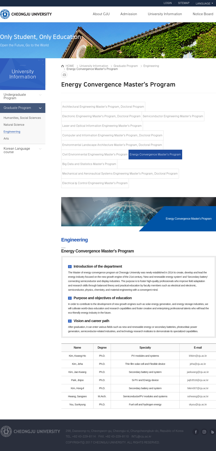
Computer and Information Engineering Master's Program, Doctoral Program (112, 135)
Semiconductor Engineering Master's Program (173, 116)
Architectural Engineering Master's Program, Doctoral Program (103, 106)
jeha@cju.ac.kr (198, 363)
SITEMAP (183, 3)
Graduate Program (17, 108)
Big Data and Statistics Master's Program (89, 164)
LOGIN (168, 3)
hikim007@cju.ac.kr (197, 388)
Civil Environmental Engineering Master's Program (95, 154)
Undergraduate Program (15, 96)
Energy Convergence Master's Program (155, 154)
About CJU (101, 14)
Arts (6, 138)
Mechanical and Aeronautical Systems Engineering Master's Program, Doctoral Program (120, 173)
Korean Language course (17, 150)
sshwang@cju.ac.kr (197, 396)
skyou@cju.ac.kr (198, 404)
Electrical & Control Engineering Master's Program (95, 183)
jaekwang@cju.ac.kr (198, 371)
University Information (165, 14)
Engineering (12, 131)
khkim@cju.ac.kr (198, 355)
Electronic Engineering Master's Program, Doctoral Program (101, 116)
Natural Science (14, 124)
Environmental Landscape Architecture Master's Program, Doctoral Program (112, 145)
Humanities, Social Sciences (22, 118)
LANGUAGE (203, 3)
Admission (128, 14)
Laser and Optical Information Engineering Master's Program (102, 125)
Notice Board (203, 14)
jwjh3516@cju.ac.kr (197, 380)
